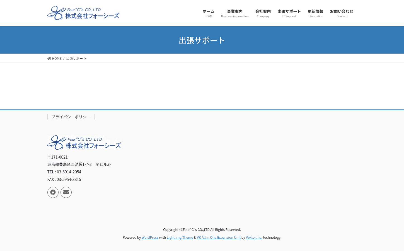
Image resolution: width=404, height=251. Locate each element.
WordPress (150, 237)
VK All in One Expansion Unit (219, 237)
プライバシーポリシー (71, 116)
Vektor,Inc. (254, 237)
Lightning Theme (180, 237)
